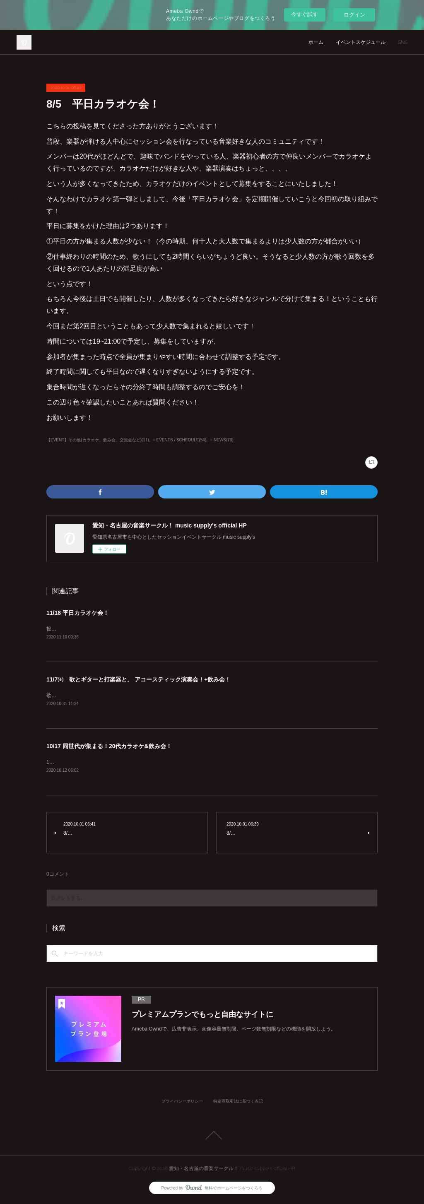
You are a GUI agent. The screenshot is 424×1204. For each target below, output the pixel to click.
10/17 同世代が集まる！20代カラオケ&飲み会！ (109, 747)
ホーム (315, 42)
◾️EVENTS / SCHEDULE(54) (179, 440)
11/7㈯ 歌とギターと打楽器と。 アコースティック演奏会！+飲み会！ (138, 680)
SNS (402, 42)
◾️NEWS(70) (221, 440)
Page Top (212, 1136)
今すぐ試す (304, 14)
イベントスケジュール (360, 42)
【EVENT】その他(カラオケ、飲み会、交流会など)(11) (97, 440)
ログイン (354, 15)
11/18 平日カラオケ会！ (77, 612)
